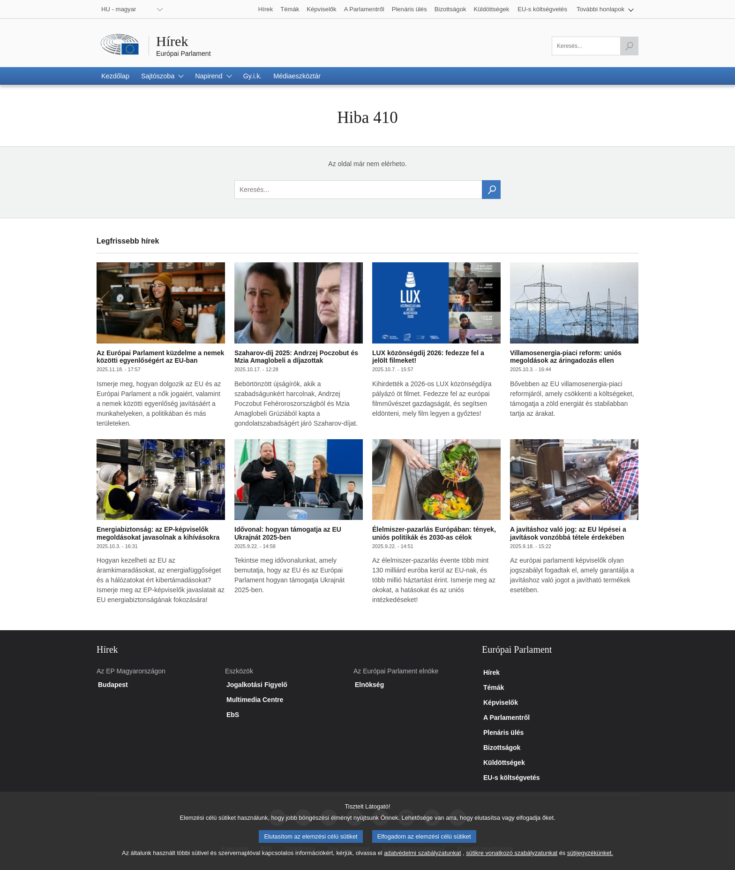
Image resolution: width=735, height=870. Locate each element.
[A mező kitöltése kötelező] (595, 46)
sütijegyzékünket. (590, 859)
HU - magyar (118, 9)
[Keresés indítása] (629, 46)
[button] (605, 9)
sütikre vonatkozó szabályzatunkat (511, 859)
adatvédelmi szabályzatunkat (422, 859)
